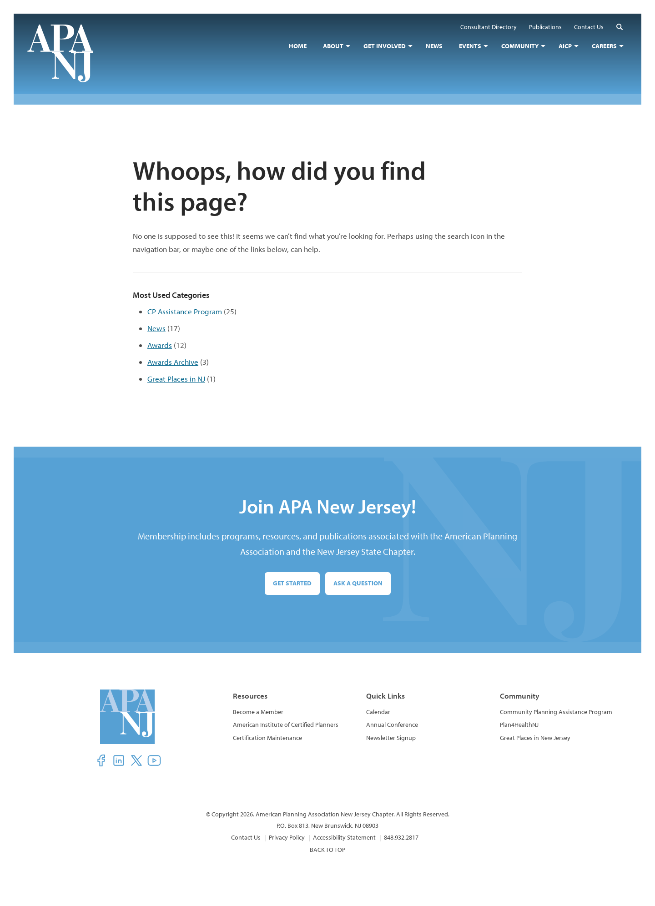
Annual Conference (392, 724)
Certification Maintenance (267, 738)
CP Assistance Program (184, 311)
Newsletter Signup (391, 738)
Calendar (378, 712)
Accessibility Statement (344, 837)
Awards (159, 345)
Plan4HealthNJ (519, 724)
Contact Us (246, 837)
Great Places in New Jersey (535, 738)
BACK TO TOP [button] (327, 850)
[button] (619, 26)
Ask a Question (358, 583)
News (156, 328)
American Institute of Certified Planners (285, 724)
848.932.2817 (401, 837)
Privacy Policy (287, 837)
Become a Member (258, 712)
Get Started (292, 583)
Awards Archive (172, 362)
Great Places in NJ (176, 378)
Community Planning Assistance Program (556, 712)
